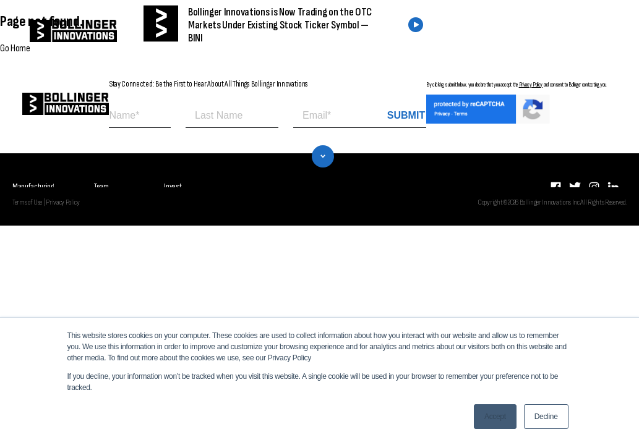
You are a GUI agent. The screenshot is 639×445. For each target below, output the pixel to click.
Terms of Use (27, 196)
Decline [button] (546, 416)
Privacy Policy (531, 84)
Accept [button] (495, 416)
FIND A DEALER (440, 31)
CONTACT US (535, 31)
